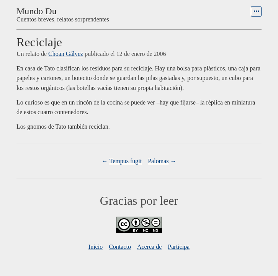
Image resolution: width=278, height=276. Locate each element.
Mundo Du (36, 11)
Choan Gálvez (65, 54)
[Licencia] (139, 230)
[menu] (256, 11)
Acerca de (149, 246)
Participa (179, 246)
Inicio (95, 246)
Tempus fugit (126, 161)
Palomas (158, 161)
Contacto (120, 246)
